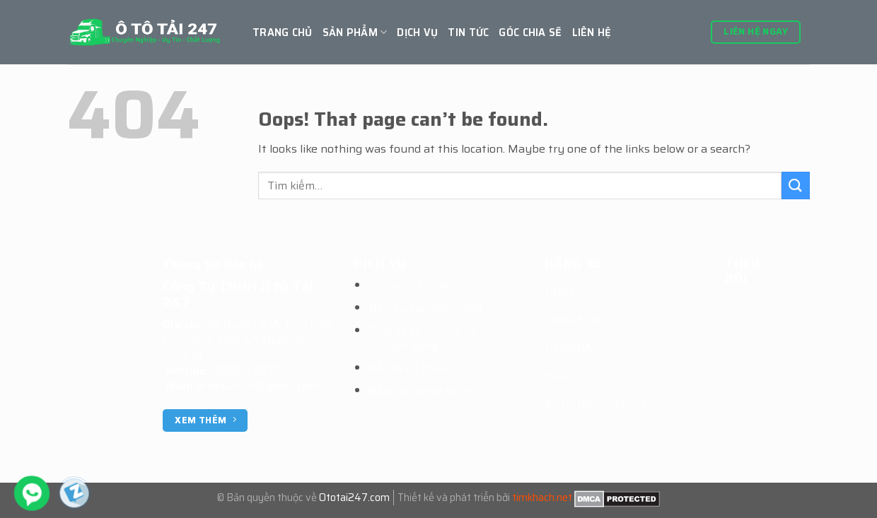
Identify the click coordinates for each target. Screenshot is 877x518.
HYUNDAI (570, 348)
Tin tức (468, 32)
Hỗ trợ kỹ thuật (409, 368)
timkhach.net (542, 497)
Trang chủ (282, 32)
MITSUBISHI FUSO (595, 404)
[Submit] (796, 185)
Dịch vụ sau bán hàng (425, 308)
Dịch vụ (417, 32)
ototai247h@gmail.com (257, 386)
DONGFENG (576, 320)
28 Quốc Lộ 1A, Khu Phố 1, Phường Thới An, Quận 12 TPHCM (247, 339)
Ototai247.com (354, 497)
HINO (559, 291)
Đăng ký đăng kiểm (419, 390)
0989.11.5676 (246, 370)
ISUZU (562, 376)
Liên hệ (592, 32)
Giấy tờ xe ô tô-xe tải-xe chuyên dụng (431, 338)
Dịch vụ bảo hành (414, 285)
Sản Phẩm (355, 32)
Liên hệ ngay (756, 31)
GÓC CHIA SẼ (530, 32)
